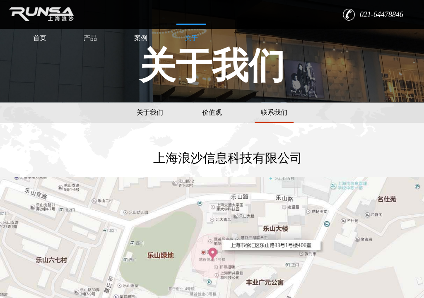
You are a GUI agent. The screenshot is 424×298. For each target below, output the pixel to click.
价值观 (212, 112)
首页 (39, 37)
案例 (140, 37)
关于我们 (150, 112)
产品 (90, 37)
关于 (191, 37)
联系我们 (274, 112)
